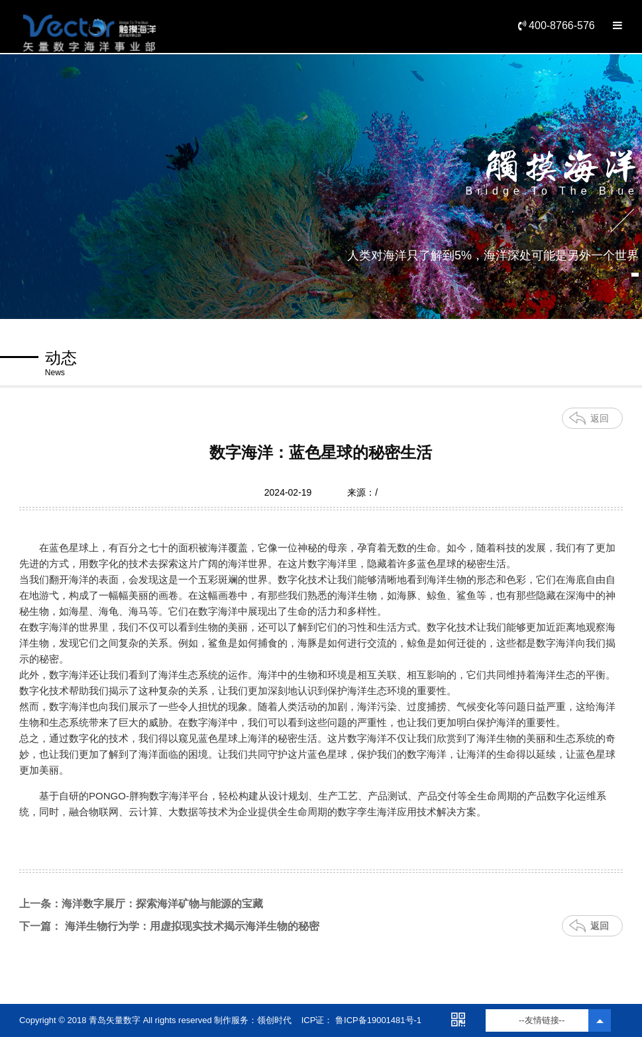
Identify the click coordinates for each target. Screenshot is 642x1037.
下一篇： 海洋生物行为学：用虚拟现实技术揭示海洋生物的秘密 (169, 926)
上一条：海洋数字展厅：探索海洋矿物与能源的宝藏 (141, 903)
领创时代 (274, 1020)
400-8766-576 (556, 25)
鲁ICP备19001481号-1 (377, 1020)
